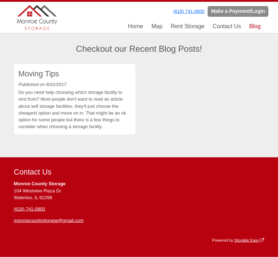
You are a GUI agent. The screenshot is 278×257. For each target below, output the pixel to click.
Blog (254, 26)
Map (157, 26)
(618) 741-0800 (189, 11)
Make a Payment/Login (238, 11)
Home (135, 26)
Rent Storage (187, 26)
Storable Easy (249, 240)
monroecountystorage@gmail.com (49, 220)
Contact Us (227, 26)
